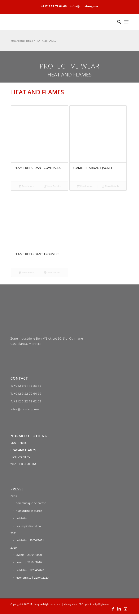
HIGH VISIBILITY (20, 457)
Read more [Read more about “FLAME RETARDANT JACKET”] (84, 186)
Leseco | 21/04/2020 (29, 562)
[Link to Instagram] (125, 609)
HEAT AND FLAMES (23, 450)
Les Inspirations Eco (28, 526)
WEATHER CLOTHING (23, 464)
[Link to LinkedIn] (119, 609)
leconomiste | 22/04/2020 (32, 577)
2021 (13, 533)
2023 (13, 496)
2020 (13, 547)
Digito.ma (103, 604)
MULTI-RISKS (18, 443)
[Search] (117, 21)
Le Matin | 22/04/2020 (30, 570)
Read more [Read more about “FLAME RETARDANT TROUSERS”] (26, 272)
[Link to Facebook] (113, 609)
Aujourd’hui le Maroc (29, 511)
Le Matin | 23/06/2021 (30, 540)
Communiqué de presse (31, 503)
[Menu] (126, 22)
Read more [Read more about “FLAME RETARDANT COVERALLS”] (26, 186)
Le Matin (21, 518)
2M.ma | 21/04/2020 (29, 555)
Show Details (52, 186)
